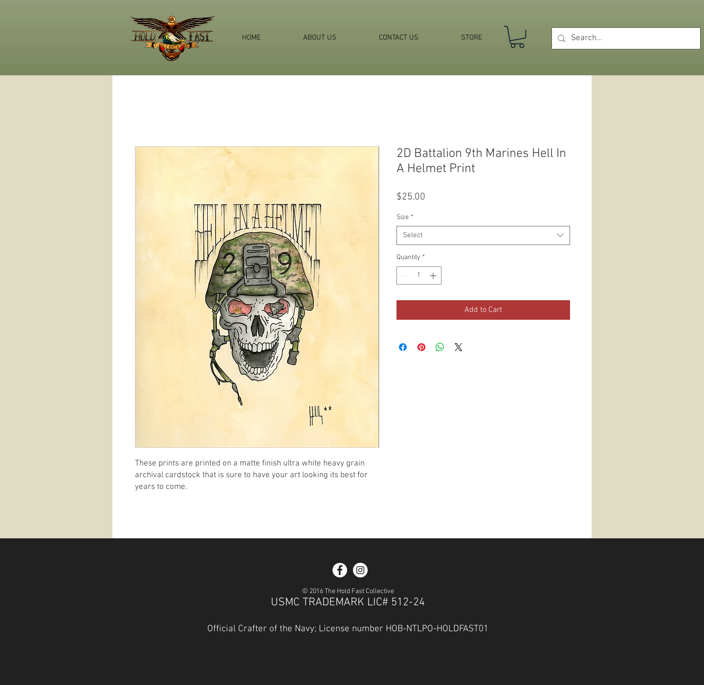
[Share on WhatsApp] (440, 347)
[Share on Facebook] (403, 347)
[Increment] (434, 275)
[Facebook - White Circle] (339, 570)
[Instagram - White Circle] (360, 570)
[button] (517, 37)
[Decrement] (404, 275)
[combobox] (483, 235)
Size (404, 217)
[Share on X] (458, 347)
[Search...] (625, 38)
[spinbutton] (419, 275)
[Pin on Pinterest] (421, 347)
